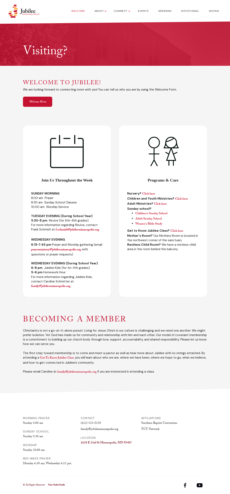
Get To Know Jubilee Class (57, 358)
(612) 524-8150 (91, 423)
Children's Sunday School (151, 213)
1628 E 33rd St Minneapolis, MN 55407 (106, 443)
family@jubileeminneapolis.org (77, 372)
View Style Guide (56, 485)
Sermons (165, 11)
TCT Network (150, 429)
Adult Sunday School (148, 219)
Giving (214, 11)
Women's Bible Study (148, 224)
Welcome (78, 11)
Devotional (190, 11)
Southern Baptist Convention (159, 423)
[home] (24, 11)
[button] (99, 11)
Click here (148, 194)
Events (143, 11)
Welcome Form (37, 102)
